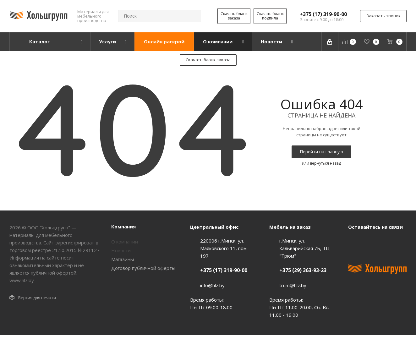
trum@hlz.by (292, 285)
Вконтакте (354, 241)
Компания (123, 226)
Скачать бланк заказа (234, 16)
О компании (124, 241)
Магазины (122, 259)
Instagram (386, 241)
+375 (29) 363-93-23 (302, 270)
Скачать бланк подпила (270, 16)
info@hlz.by (212, 285)
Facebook (370, 241)
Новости (121, 250)
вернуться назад (325, 163)
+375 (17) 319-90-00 (323, 14)
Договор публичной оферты (143, 268)
